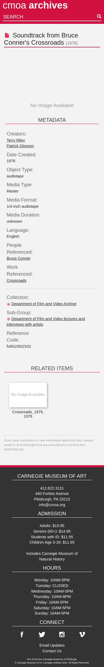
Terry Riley (16, 140)
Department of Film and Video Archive (42, 304)
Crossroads (16, 280)
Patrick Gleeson (20, 146)
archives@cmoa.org (33, 444)
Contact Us (52, 651)
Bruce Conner (18, 258)
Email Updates (52, 645)
